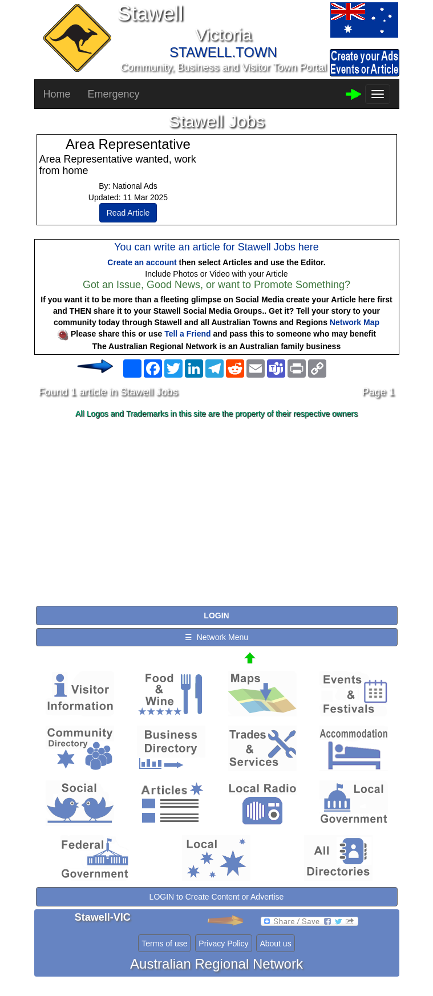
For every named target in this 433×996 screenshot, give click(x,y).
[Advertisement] (216, 513)
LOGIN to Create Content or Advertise (216, 896)
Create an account (141, 262)
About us (275, 943)
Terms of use (164, 943)
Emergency (114, 94)
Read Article (128, 212)
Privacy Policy (223, 943)
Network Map (354, 322)
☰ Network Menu (216, 637)
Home (57, 94)
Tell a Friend (187, 333)
